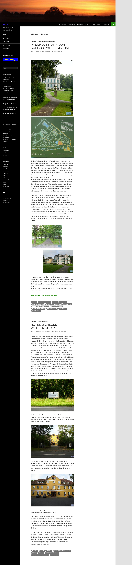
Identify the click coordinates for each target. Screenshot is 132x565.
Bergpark (35, 550)
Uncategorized (6, 186)
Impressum (80, 24)
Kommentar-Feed (7, 200)
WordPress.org (6, 202)
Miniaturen (5, 173)
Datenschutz (62, 24)
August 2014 (6, 150)
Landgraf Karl (57, 304)
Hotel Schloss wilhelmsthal (62, 550)
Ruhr (4, 177)
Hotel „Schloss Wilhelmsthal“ (44, 326)
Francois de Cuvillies (44, 302)
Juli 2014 (5, 153)
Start (98, 24)
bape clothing (6, 132)
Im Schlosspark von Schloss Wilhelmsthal (50, 46)
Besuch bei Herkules (7, 84)
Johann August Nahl (38, 304)
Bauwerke (34, 41)
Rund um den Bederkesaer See (10, 107)
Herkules (49, 550)
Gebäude (40, 41)
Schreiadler (47, 51)
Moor (4, 175)
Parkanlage (45, 306)
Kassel (48, 304)
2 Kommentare (57, 51)
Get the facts (6, 135)
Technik (5, 184)
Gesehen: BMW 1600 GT (9, 90)
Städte (45, 321)
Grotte (55, 302)
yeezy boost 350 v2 (7, 128)
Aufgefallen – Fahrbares (8, 129)
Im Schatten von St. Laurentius (10, 97)
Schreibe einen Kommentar (61, 331)
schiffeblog (6, 48)
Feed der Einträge (7, 198)
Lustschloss (35, 306)
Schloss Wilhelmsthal (38, 308)
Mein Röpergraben (7, 86)
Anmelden (5, 196)
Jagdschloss (63, 302)
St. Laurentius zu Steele (8, 88)
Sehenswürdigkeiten (49, 41)
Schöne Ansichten (90, 24)
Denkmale (5, 166)
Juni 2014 (5, 155)
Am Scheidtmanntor (7, 92)
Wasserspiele (63, 308)
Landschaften (67, 304)
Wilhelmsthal (36, 310)
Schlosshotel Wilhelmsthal (40, 555)
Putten (53, 306)
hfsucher (6, 24)
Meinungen (107, 24)
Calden (34, 302)
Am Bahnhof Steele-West (9, 95)
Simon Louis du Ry (52, 308)
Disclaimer (72, 24)
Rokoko (60, 306)
